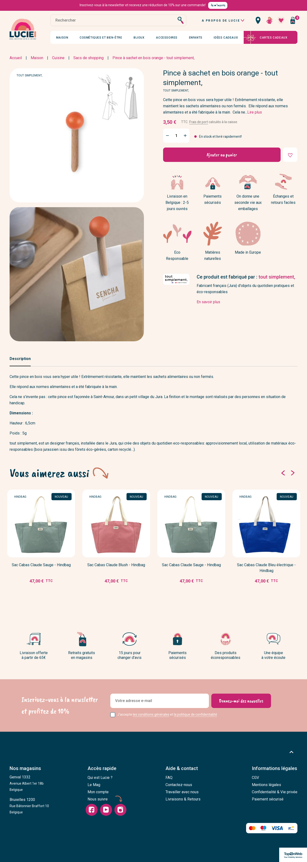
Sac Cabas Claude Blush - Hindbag (116, 565)
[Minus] (167, 136)
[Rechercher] (118, 20)
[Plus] (185, 136)
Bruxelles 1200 (29, 805)
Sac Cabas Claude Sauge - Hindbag (41, 565)
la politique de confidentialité (195, 714)
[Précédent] (283, 473)
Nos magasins (25, 768)
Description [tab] (20, 358)
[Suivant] (292, 473)
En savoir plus (208, 302)
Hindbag (20, 496)
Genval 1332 (27, 783)
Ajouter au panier (222, 155)
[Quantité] (176, 136)
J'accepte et (167, 714)
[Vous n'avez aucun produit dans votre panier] (292, 20)
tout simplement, (29, 75)
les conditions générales (151, 714)
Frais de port (198, 122)
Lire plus (254, 112)
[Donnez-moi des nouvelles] (241, 701)
